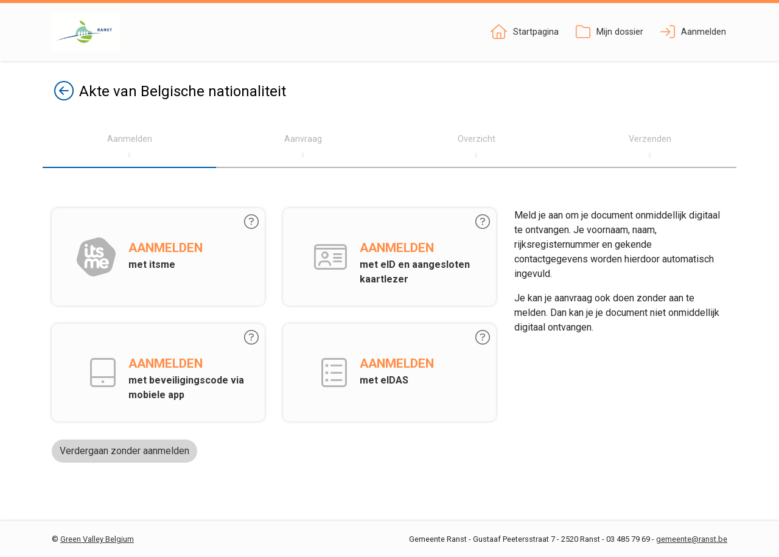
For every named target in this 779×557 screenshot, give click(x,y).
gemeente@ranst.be (691, 539)
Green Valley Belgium (97, 539)
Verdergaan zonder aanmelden (124, 451)
